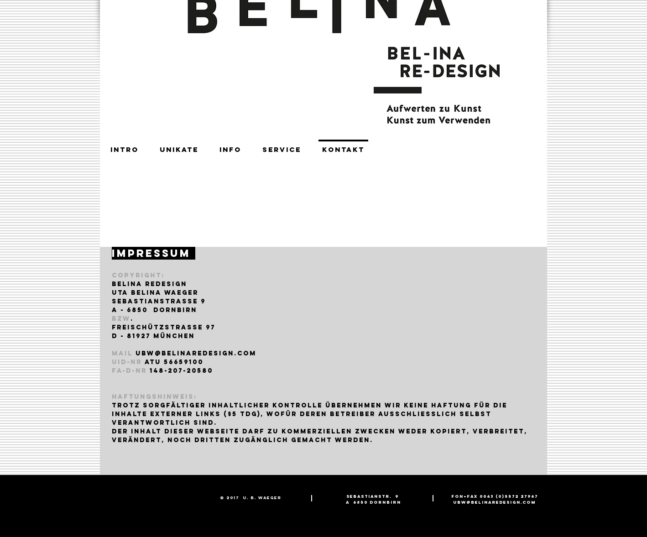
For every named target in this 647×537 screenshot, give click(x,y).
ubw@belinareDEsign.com (196, 353)
